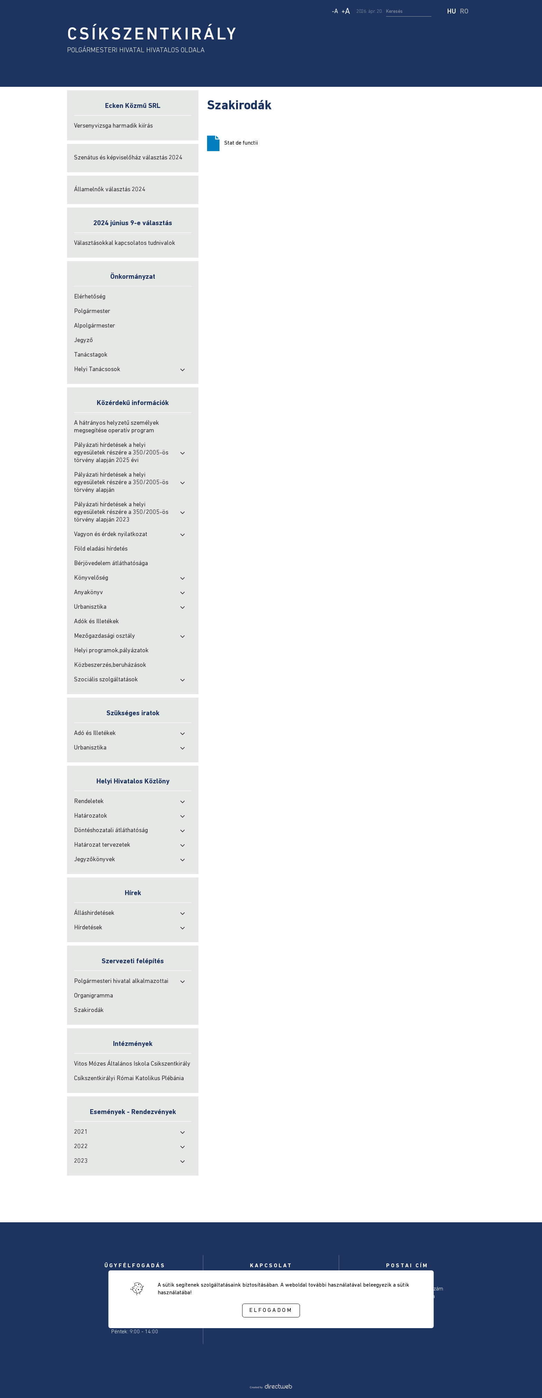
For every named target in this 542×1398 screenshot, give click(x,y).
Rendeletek (89, 801)
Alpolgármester (94, 326)
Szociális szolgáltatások (106, 680)
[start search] (440, 12)
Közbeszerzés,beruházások (110, 665)
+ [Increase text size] (346, 12)
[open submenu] (182, 369)
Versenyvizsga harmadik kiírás (113, 126)
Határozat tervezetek (102, 845)
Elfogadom (270, 1310)
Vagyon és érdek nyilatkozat (110, 534)
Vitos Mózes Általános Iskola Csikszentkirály (132, 1064)
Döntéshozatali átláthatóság (111, 830)
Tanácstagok (91, 355)
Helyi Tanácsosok (97, 369)
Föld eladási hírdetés (101, 549)
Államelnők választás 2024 (110, 189)
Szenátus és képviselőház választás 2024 (128, 158)
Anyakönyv (88, 592)
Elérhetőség (89, 297)
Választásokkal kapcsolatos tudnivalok (124, 243)
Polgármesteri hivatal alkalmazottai (121, 981)
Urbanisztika (90, 607)
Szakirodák (89, 1010)
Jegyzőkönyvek (94, 859)
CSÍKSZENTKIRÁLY (152, 35)
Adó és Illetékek (95, 733)
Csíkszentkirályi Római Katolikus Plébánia (129, 1078)
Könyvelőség (91, 578)
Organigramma (93, 996)
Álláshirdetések (94, 913)
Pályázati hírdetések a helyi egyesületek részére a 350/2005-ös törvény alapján (121, 483)
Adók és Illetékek (96, 621)
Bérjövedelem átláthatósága (111, 563)
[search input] (408, 12)
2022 (81, 1146)
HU (451, 11)
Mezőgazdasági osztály (104, 636)
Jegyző (83, 340)
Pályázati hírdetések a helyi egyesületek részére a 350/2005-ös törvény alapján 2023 (121, 512)
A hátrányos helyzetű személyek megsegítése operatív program (116, 427)
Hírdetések (88, 928)
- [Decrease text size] (335, 11)
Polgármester (92, 311)
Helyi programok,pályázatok (111, 650)
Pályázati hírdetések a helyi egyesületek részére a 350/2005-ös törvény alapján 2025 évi (121, 453)
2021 (81, 1132)
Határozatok (90, 816)
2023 (81, 1161)
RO (464, 11)
